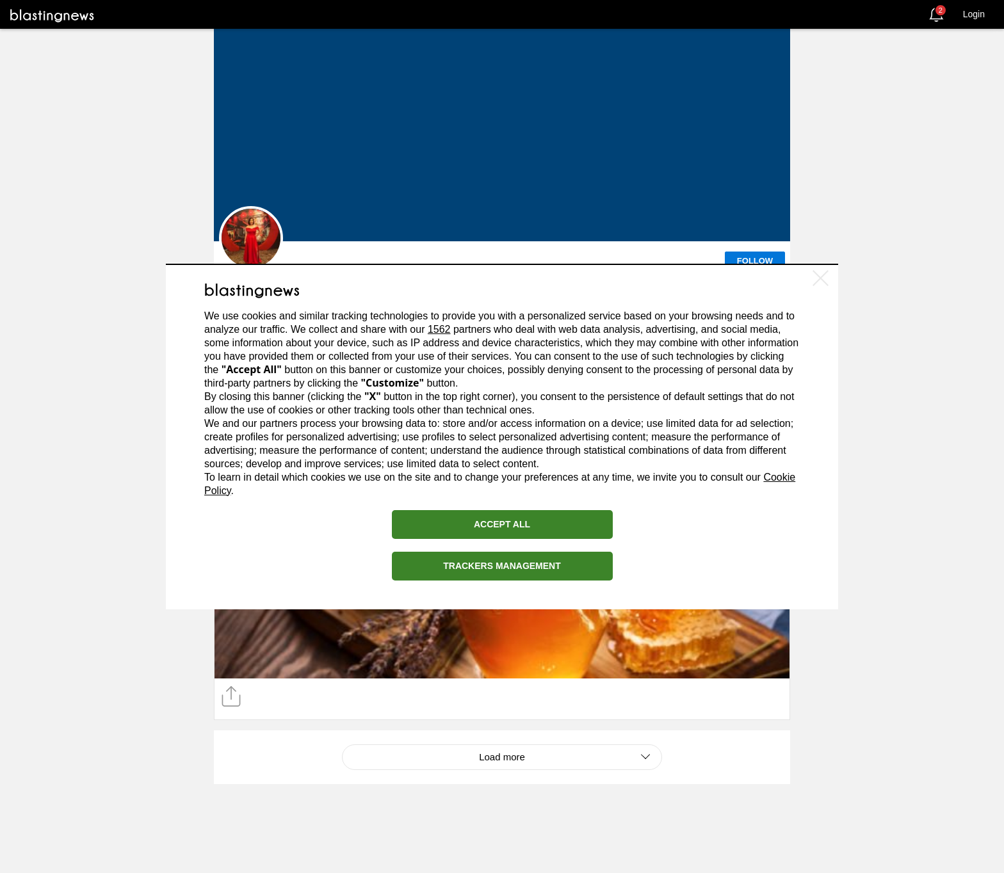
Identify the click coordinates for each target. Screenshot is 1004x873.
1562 (439, 329)
